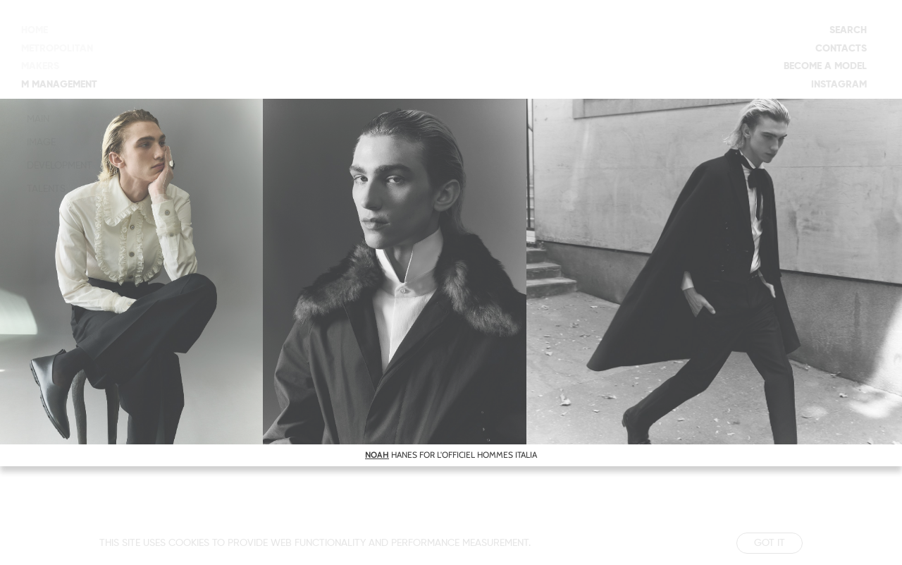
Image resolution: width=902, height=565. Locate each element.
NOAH (377, 454)
